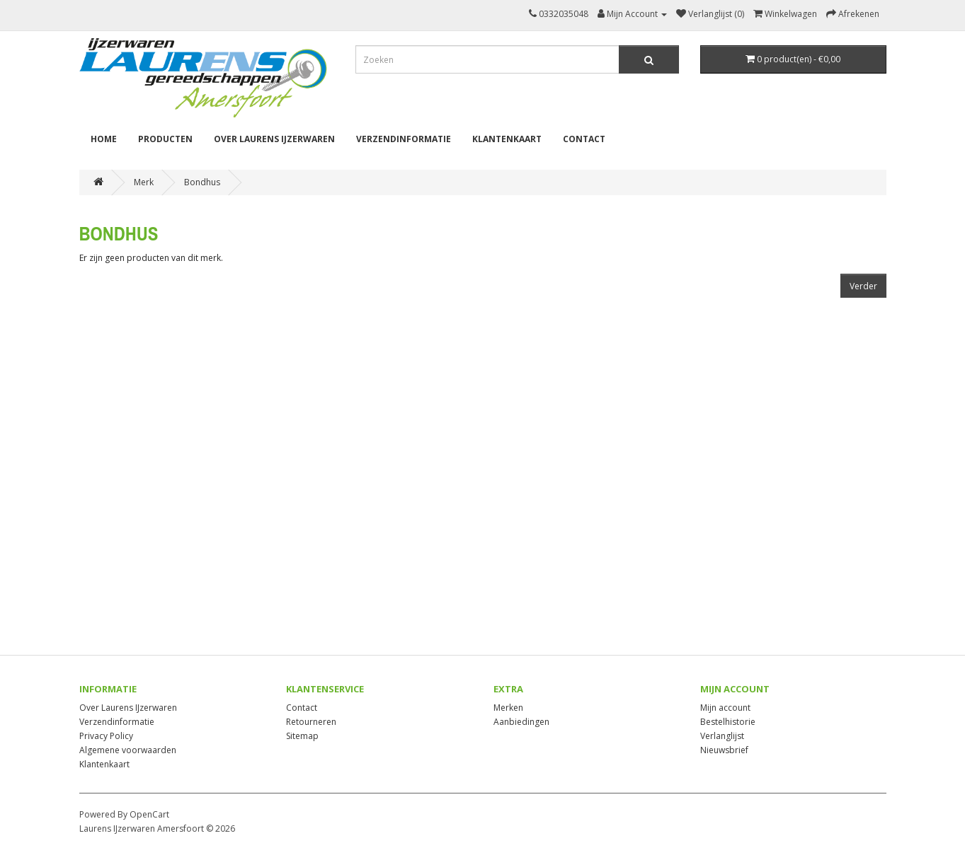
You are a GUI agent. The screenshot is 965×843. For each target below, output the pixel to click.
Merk (144, 182)
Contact (584, 139)
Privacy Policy (106, 736)
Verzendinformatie (403, 139)
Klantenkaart (507, 139)
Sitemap (302, 736)
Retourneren (311, 722)
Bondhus (202, 182)
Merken (508, 708)
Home (104, 139)
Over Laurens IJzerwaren (274, 139)
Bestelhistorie (727, 722)
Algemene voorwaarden (127, 750)
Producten (165, 139)
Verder (863, 286)
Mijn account (725, 708)
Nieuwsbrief (724, 750)
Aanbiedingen (521, 722)
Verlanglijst (722, 736)
